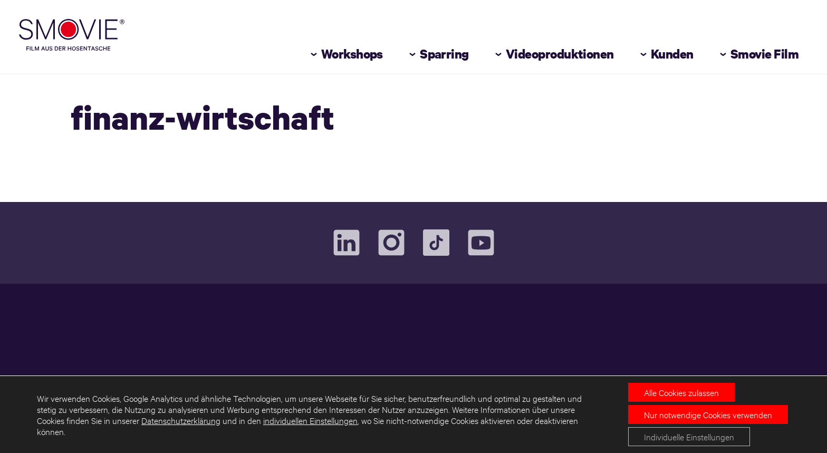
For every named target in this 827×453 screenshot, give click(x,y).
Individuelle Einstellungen (689, 436)
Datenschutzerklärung (180, 420)
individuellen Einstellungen (310, 420)
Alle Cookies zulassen (681, 392)
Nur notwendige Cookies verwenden (708, 414)
